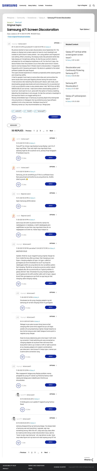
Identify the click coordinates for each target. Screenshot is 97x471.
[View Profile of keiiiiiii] (19, 139)
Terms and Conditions (36, 465)
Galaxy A (48, 47)
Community (22, 5)
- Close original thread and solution (18, 37)
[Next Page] (52, 131)
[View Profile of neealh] (18, 216)
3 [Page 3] (40, 131)
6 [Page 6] (41, 452)
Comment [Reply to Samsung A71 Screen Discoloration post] (54, 117)
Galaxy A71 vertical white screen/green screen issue (76, 55)
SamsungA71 (41, 111)
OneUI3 (29, 111)
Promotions (48, 5)
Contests (40, 5)
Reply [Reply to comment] (50, 157)
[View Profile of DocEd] (18, 194)
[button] (57, 43)
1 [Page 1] (28, 452)
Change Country (60, 467)
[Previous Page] (28, 131)
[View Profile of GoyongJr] (15, 44)
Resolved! (18, 22)
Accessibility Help (9, 465)
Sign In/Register (82, 5)
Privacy (5, 468)
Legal (30, 468)
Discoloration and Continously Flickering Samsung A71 (75, 70)
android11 (18, 111)
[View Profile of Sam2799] (23, 395)
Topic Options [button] (84, 29)
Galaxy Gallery (32, 5)
